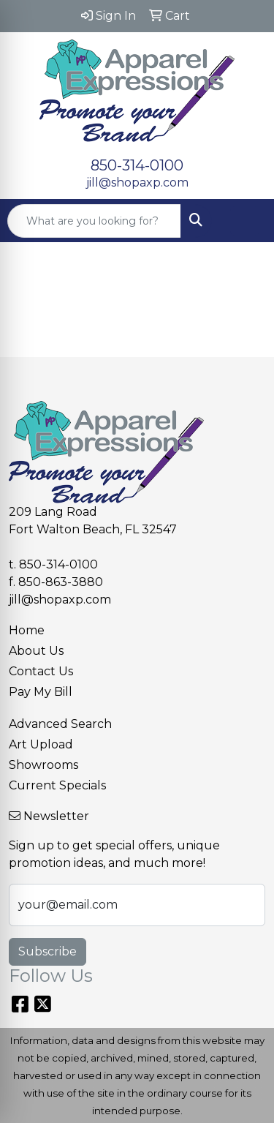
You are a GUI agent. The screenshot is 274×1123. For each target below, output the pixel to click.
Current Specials (57, 785)
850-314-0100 (137, 165)
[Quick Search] (94, 221)
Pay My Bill (40, 692)
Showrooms (43, 765)
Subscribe (47, 951)
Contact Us (41, 671)
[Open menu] (244, 221)
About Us (36, 651)
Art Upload (41, 744)
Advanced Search (60, 724)
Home (27, 630)
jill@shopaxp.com (137, 182)
